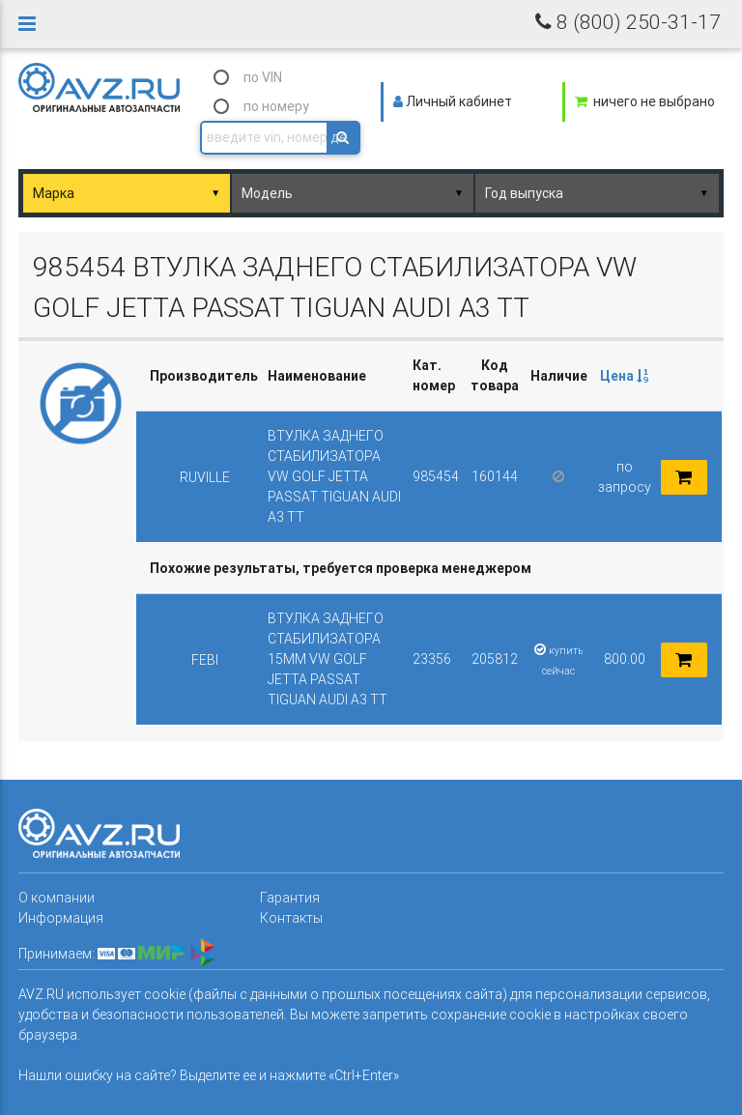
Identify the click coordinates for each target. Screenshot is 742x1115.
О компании (56, 897)
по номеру (276, 106)
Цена (624, 376)
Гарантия (290, 897)
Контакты (291, 918)
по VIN (262, 77)
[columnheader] (624, 376)
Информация (60, 918)
